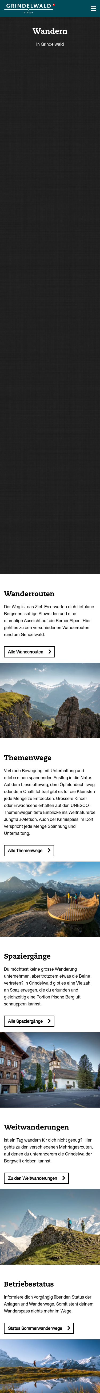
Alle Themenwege (25, 850)
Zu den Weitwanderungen (32, 1178)
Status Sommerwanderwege (35, 1328)
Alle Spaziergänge (25, 1021)
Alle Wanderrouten (25, 651)
